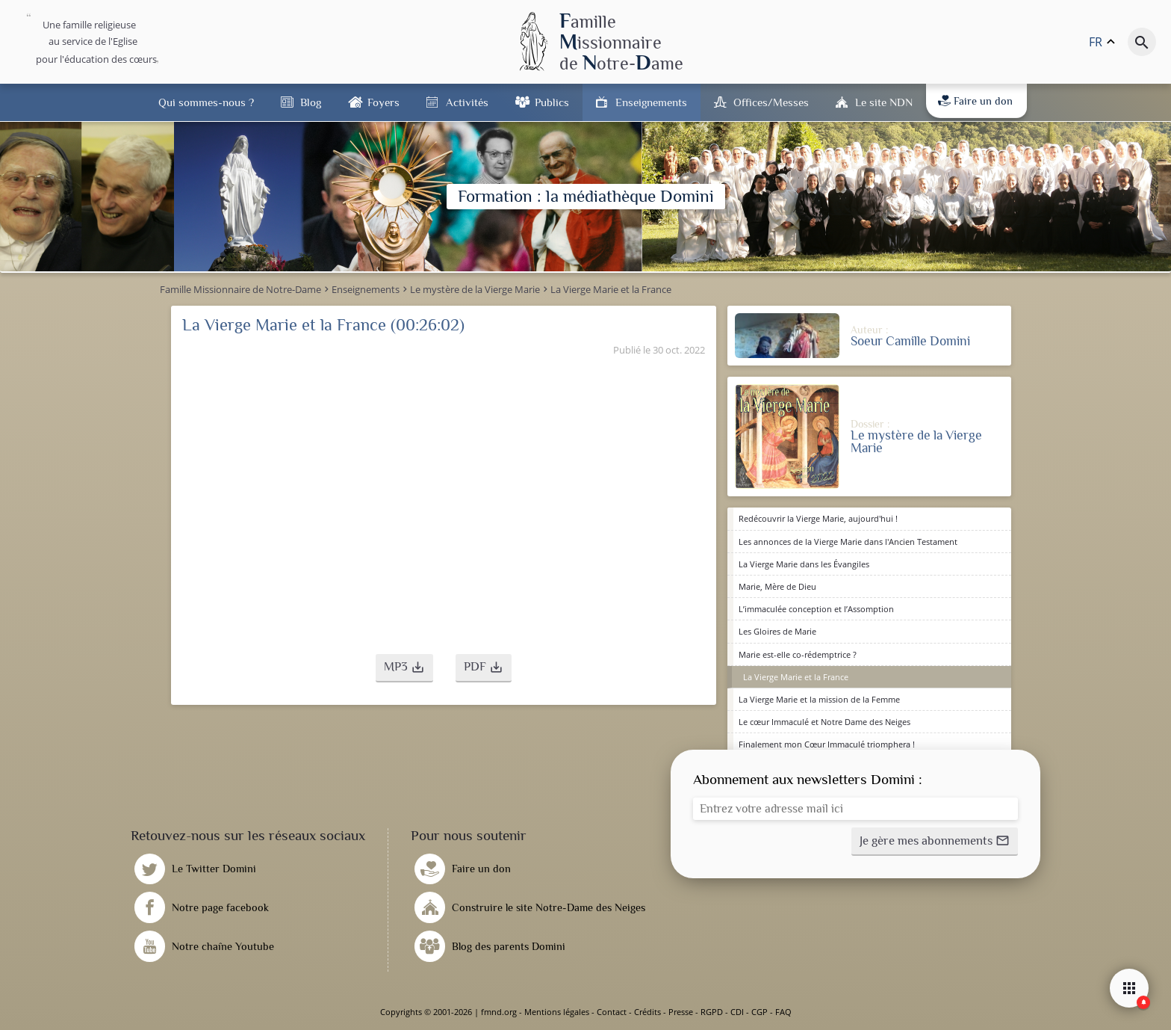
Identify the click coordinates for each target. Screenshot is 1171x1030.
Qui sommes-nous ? (206, 102)
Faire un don (975, 101)
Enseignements (651, 102)
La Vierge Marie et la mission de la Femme (819, 699)
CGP (759, 1011)
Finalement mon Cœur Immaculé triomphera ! (827, 744)
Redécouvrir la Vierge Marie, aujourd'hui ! (818, 518)
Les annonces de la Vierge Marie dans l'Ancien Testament (848, 541)
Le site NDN (884, 102)
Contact (612, 1011)
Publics (552, 102)
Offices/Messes (771, 102)
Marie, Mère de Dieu (777, 586)
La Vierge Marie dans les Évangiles (804, 564)
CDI (737, 1011)
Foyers (383, 102)
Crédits (647, 1011)
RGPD (712, 1011)
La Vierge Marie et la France (795, 676)
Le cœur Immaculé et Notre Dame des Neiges (824, 721)
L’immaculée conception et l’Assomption (816, 608)
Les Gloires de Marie (777, 631)
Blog (310, 102)
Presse (680, 1011)
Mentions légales (556, 1011)
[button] (404, 668)
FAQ (783, 1011)
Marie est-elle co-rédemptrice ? (798, 654)
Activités (467, 102)
